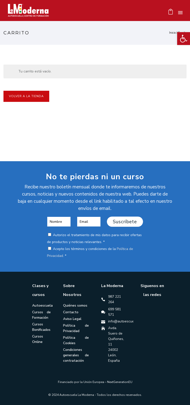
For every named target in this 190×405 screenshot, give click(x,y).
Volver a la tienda (26, 96)
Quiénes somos (75, 305)
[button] (183, 38)
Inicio (172, 33)
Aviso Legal (72, 318)
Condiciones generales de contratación (76, 355)
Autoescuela (42, 305)
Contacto (70, 312)
